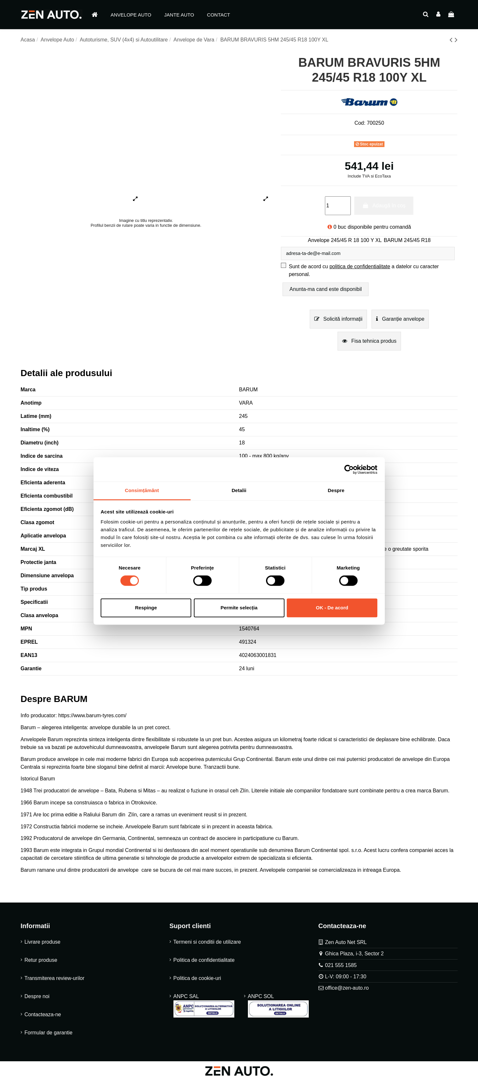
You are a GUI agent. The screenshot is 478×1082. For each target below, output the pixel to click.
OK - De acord (332, 607)
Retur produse (41, 961)
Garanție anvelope (400, 320)
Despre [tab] (336, 490)
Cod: (359, 123)
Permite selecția (238, 607)
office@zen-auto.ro (347, 989)
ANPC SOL (278, 1007)
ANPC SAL (203, 1007)
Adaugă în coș (384, 205)
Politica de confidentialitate (204, 961)
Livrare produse (43, 943)
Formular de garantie (49, 1034)
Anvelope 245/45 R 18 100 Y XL (345, 240)
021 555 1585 (341, 966)
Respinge (146, 607)
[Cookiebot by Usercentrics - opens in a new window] (349, 469)
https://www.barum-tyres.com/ (92, 716)
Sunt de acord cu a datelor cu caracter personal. (364, 271)
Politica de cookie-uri (197, 979)
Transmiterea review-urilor (54, 979)
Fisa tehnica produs (369, 342)
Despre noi (37, 997)
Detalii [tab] (239, 490)
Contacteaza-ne (43, 1016)
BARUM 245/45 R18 (407, 240)
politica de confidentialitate (359, 267)
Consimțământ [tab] (142, 490)
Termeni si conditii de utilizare (207, 943)
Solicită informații (338, 320)
